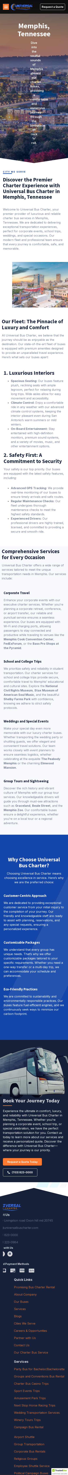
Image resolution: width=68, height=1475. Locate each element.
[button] (6, 7)
